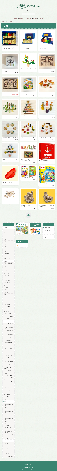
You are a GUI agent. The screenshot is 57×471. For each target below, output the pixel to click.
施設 (5, 401)
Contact (41, 18)
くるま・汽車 (7, 277)
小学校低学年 (7, 253)
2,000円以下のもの (8, 315)
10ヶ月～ (6, 236)
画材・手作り (7, 306)
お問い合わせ (47, 229)
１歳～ (5, 239)
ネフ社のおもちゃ (8, 337)
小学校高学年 (7, 255)
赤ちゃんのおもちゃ (8, 263)
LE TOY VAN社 (7, 394)
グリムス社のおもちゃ (8, 331)
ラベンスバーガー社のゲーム (8, 368)
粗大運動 (6, 265)
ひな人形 (6, 443)
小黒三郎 (6, 372)
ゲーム (5, 301)
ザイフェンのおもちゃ (8, 349)
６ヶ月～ (6, 234)
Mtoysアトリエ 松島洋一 (8, 378)
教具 (5, 308)
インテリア (6, 448)
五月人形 (6, 445)
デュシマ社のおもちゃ (8, 335)
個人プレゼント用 (8, 438)
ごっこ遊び (6, 318)
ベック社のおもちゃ (8, 340)
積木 (5, 294)
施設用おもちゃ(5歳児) (8, 422)
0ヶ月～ (6, 232)
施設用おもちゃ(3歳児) (8, 415)
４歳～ (5, 246)
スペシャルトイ (7, 440)
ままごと (6, 268)
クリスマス (6, 450)
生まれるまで (7, 229)
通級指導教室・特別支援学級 (8, 432)
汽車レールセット (8, 280)
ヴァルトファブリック (8, 382)
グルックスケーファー (8, 388)
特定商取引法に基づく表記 (49, 236)
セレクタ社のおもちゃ (8, 362)
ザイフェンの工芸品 (8, 456)
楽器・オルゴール (8, 304)
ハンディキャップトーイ (8, 435)
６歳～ (5, 251)
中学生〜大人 (7, 258)
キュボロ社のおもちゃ (8, 324)
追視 (5, 284)
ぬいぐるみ (6, 273)
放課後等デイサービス (8, 428)
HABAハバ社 (7, 364)
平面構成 (6, 289)
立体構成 (6, 292)
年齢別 (7, 21)
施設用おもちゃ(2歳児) (8, 412)
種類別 (5, 260)
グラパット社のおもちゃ (8, 328)
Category (28, 18)
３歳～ (5, 243)
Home (16, 18)
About (21, 18)
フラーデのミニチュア (8, 352)
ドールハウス (7, 275)
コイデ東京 (6, 396)
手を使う (6, 287)
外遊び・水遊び (7, 313)
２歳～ (5, 241)
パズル (5, 299)
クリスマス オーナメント (8, 454)
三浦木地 (6, 398)
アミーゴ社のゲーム (8, 370)
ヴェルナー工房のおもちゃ (8, 345)
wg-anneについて (48, 227)
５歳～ (5, 248)
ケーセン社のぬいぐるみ (8, 358)
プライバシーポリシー (49, 232)
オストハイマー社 (8, 375)
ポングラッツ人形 (8, 355)
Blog (35, 18)
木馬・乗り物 (7, 282)
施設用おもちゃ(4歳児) (8, 419)
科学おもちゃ (7, 311)
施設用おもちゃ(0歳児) (8, 405)
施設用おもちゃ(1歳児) (8, 408)
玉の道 (5, 296)
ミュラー (6, 384)
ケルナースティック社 (8, 391)
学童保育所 (6, 425)
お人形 (5, 270)
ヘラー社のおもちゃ (8, 342)
